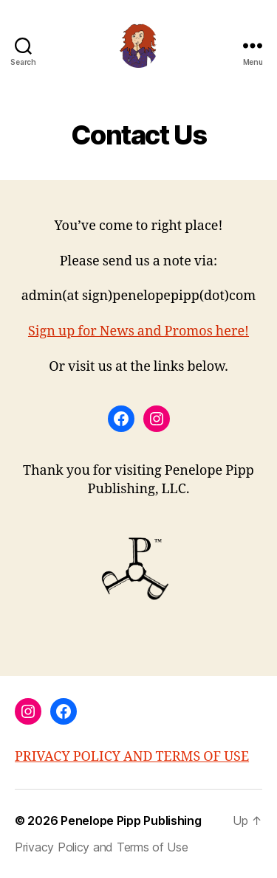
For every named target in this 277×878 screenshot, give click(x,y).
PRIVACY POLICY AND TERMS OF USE (132, 756)
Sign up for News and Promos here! (138, 331)
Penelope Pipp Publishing (131, 820)
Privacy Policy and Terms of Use (101, 847)
